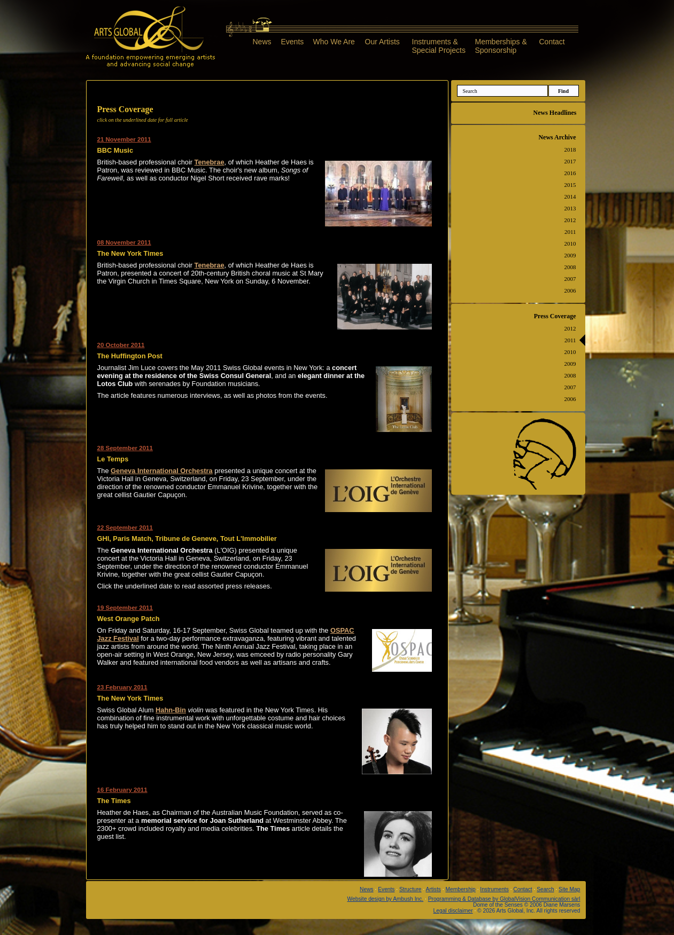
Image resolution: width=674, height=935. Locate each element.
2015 (570, 185)
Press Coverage (555, 316)
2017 (570, 161)
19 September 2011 (125, 607)
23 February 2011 (122, 687)
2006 (570, 290)
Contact (552, 41)
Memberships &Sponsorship (501, 45)
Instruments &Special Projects (439, 45)
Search (545, 889)
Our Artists (382, 41)
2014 (570, 196)
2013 (570, 208)
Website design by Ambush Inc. (385, 899)
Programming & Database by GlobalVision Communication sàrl (504, 899)
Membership (460, 889)
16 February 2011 (122, 790)
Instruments (494, 889)
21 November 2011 (124, 139)
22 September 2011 (125, 527)
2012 (570, 220)
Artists (433, 889)
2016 (570, 173)
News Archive (557, 137)
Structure (410, 889)
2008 (570, 267)
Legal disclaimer (453, 911)
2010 (570, 243)
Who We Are (334, 41)
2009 (570, 255)
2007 (570, 279)
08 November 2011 (124, 242)
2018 (570, 149)
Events (292, 41)
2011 (570, 232)
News (262, 41)
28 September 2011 (125, 448)
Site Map (569, 889)
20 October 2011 (121, 345)
